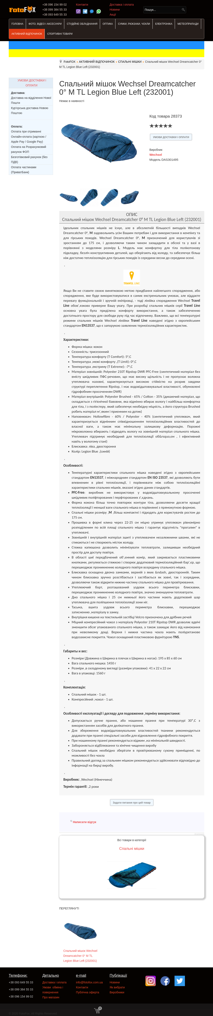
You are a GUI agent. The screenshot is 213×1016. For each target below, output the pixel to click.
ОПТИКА (108, 23)
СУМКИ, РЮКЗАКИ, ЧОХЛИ (134, 23)
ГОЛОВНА (17, 23)
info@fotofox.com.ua (89, 982)
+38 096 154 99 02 (21, 996)
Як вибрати (117, 987)
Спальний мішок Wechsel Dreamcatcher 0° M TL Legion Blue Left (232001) (80, 955)
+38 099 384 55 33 (21, 989)
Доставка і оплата (122, 4)
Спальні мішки (131, 849)
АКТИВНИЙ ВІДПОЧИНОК (26, 33)
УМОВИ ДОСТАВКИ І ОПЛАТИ (171, 137)
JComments (199, 834)
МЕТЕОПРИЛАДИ (187, 23)
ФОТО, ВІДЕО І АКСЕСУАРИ (45, 23)
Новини (115, 9)
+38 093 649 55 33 (21, 982)
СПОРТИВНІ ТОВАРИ (60, 33)
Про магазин (50, 997)
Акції (113, 14)
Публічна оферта (87, 992)
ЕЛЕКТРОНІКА (163, 23)
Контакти (82, 4)
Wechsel (155, 154)
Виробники (117, 992)
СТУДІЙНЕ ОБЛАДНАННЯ (82, 23)
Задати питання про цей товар (132, 802)
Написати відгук (84, 822)
